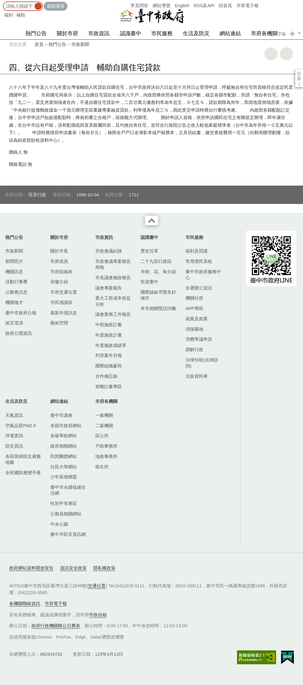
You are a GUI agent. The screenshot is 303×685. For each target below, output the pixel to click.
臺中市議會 (61, 415)
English (182, 5)
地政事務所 (106, 456)
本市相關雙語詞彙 (158, 308)
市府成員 (59, 261)
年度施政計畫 (108, 334)
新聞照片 (14, 261)
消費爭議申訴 (199, 339)
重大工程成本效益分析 (113, 300)
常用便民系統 (199, 261)
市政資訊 (98, 33)
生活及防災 (196, 33)
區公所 (102, 435)
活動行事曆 (16, 281)
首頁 (39, 44)
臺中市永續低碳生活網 (68, 490)
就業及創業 (197, 318)
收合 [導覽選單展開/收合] (151, 220)
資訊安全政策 (73, 567)
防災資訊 (14, 445)
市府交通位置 (63, 292)
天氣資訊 (14, 415)
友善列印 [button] (271, 53)
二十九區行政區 (156, 261)
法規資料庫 (197, 376)
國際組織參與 (108, 365)
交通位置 (97, 585)
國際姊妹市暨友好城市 (158, 295)
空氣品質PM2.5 (20, 425)
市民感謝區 (61, 302)
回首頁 (225, 5)
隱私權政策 (104, 567)
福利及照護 (197, 250)
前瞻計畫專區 (108, 386)
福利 (8, 14)
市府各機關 (264, 33)
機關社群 (194, 297)
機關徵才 (14, 302)
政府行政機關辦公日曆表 (55, 625)
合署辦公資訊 (199, 287)
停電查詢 (14, 435)
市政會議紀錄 (108, 250)
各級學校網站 (63, 435)
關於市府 (67, 33)
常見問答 (139, 5)
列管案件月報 (108, 355)
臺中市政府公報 (20, 312)
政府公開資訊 (18, 333)
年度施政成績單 (110, 345)
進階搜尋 (56, 6)
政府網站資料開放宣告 (31, 567)
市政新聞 (80, 44)
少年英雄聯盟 (63, 476)
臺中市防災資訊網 (68, 534)
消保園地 (194, 329)
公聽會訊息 (16, 292)
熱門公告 (36, 33)
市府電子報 (247, 5)
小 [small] (292, 33)
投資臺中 (149, 281)
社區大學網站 (63, 466)
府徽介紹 (59, 281)
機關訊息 (14, 271)
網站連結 (230, 33)
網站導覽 (161, 5)
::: (2, 2)
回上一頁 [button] (286, 53)
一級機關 (104, 415)
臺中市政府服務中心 (203, 274)
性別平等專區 (63, 503)
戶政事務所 (106, 445)
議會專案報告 (108, 287)
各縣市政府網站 (65, 425)
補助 (20, 14)
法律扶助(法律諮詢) (202, 362)
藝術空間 (59, 322)
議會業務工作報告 (113, 314)
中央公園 (59, 524)
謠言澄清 (14, 322)
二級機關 (104, 425)
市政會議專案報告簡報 (113, 264)
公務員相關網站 (65, 513)
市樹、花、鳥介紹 (158, 271)
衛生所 (102, 466)
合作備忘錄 (106, 376)
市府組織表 (61, 271)
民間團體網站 (63, 456)
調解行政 (194, 349)
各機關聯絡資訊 (24, 603)
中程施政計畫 (108, 324)
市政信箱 (98, 614)
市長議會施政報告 (113, 277)
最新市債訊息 (63, 312)
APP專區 (194, 308)
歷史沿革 (149, 250)
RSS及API (204, 5)
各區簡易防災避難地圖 (23, 459)
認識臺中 (130, 33)
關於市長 (59, 250)
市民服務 (162, 33)
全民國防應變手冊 (23, 472)
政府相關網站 (63, 445)
